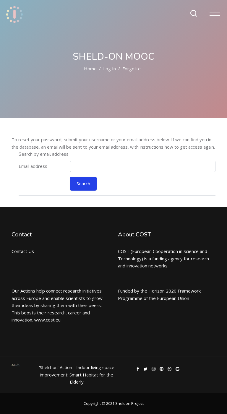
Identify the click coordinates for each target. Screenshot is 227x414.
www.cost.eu (47, 320)
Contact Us (23, 251)
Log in (109, 69)
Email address (33, 166)
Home (90, 69)
